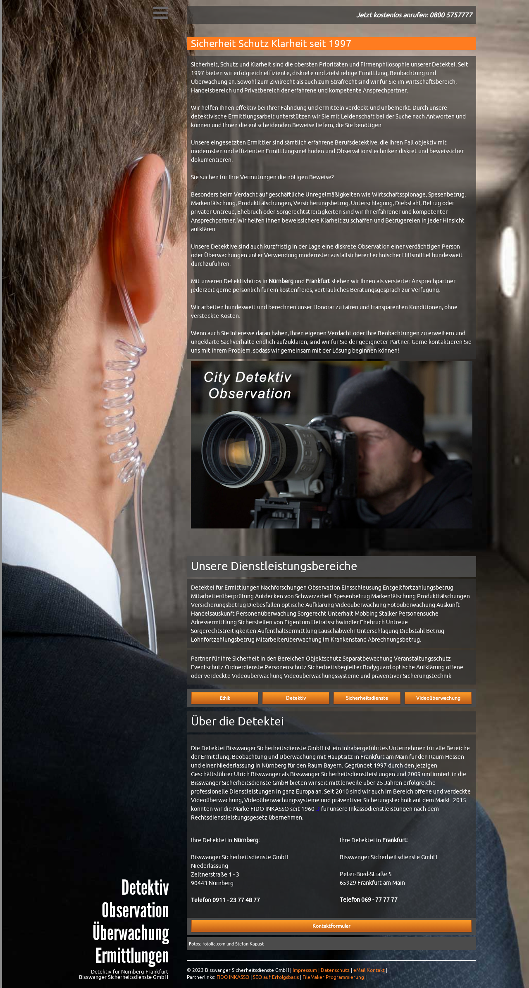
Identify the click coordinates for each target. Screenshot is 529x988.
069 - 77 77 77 (379, 899)
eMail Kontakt (369, 970)
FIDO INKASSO (233, 977)
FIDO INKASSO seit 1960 (282, 809)
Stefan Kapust (249, 943)
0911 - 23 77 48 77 (236, 900)
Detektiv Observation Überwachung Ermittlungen (131, 921)
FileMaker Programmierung (333, 977)
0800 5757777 (450, 15)
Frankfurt (318, 281)
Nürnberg (281, 281)
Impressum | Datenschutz (321, 970)
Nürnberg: (247, 840)
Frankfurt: (395, 840)
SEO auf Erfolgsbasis (276, 977)
